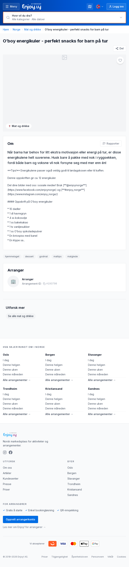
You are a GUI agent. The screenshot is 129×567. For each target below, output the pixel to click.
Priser (6, 489)
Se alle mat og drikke (21, 316)
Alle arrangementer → (17, 380)
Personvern (97, 556)
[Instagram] (5, 452)
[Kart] (90, 6)
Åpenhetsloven (79, 556)
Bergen (50, 354)
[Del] (119, 48)
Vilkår (110, 556)
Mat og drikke (32, 29)
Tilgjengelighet (59, 556)
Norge (16, 29)
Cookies (121, 556)
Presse (7, 484)
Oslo (6, 354)
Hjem (6, 29)
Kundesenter (10, 478)
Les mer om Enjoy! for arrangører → (24, 527)
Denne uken (10, 369)
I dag (6, 360)
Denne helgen (11, 364)
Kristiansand (53, 388)
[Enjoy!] (64, 434)
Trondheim (10, 388)
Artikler (7, 473)
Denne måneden (13, 374)
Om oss (7, 467)
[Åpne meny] (11, 6)
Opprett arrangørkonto (20, 519)
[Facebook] (10, 452)
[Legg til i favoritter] (120, 60)
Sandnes (94, 388)
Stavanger (95, 354)
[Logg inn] (116, 6)
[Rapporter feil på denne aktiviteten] (111, 143)
